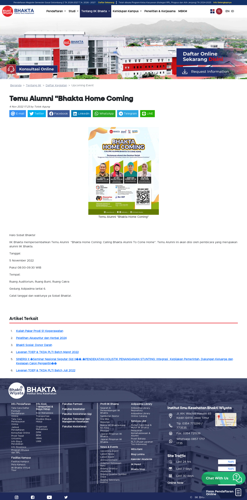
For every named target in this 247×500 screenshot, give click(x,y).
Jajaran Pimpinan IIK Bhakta (111, 434)
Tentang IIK (33, 85)
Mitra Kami (136, 449)
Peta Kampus (18, 463)
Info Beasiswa (18, 446)
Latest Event (107, 456)
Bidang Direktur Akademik (109, 468)
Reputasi (105, 422)
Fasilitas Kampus (20, 460)
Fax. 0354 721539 (188, 431)
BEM (38, 435)
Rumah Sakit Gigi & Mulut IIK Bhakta (141, 426)
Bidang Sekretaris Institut (110, 479)
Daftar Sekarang (106, 3)
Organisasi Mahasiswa (42, 427)
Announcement (108, 458)
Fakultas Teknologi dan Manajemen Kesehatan (76, 420)
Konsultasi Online (20, 432)
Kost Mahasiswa (44, 413)
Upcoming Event (109, 450)
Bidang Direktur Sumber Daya (113, 473)
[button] (93, 169)
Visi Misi (104, 419)
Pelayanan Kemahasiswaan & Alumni (140, 433)
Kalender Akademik (141, 459)
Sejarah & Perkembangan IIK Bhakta (110, 410)
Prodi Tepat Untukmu (17, 436)
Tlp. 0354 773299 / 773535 (189, 423)
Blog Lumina (137, 454)
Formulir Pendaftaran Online (18, 413)
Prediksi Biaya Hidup (43, 420)
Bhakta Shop (138, 469)
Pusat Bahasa (138, 438)
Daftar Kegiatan (56, 85)
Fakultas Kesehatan (73, 409)
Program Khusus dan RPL (20, 450)
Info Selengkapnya (222, 3)
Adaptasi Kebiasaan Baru (110, 462)
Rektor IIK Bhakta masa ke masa (112, 426)
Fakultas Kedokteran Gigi (77, 414)
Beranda (16, 85)
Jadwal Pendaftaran (18, 428)
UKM (38, 440)
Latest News (107, 453)
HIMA (39, 438)
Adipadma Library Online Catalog (140, 414)
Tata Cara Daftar (20, 408)
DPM (38, 432)
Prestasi (104, 430)
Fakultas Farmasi (72, 404)
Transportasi (42, 416)
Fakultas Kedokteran (74, 426)
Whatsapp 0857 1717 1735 (190, 438)
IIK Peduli (136, 464)
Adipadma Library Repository (140, 409)
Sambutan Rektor (109, 416)
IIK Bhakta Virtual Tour (20, 467)
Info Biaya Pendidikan (17, 441)
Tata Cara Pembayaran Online (18, 421)
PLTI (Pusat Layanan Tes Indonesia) (142, 442)
